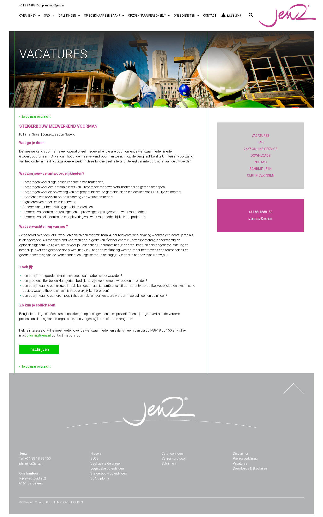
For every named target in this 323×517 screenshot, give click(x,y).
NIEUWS (261, 162)
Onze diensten (187, 15)
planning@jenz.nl (53, 5)
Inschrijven (39, 349)
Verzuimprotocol (174, 458)
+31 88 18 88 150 (38, 458)
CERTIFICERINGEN (260, 175)
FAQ (261, 142)
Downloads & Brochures (250, 468)
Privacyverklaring (245, 458)
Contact (209, 15)
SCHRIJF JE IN (260, 169)
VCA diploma (99, 478)
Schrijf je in (169, 463)
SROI (49, 15)
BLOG (94, 458)
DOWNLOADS (261, 155)
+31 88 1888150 (29, 5)
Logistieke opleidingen (107, 468)
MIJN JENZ (230, 15)
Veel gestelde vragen (105, 463)
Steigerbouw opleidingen (108, 473)
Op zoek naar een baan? (104, 15)
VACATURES (260, 136)
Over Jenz (30, 15)
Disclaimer (240, 453)
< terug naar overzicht (34, 117)
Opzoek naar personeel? (149, 15)
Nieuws (95, 453)
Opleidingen (70, 15)
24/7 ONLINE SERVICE (260, 149)
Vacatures (240, 463)
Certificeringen (172, 453)
